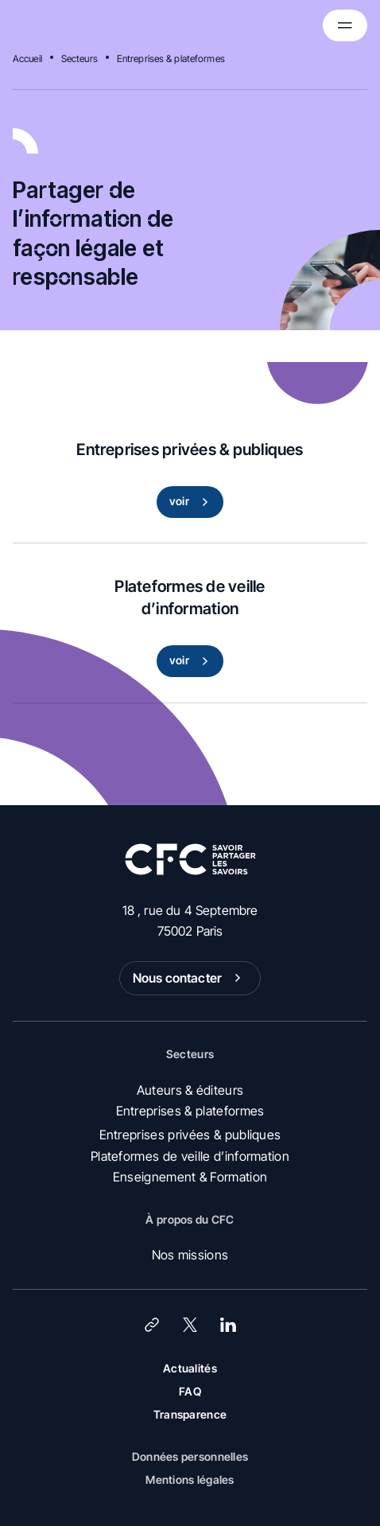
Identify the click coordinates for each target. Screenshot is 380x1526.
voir (192, 502)
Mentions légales (189, 1479)
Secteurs (79, 58)
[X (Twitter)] (190, 1324)
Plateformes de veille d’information (190, 1156)
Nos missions (190, 1255)
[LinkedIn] (228, 1324)
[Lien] (151, 1324)
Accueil (27, 58)
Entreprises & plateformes (171, 58)
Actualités (190, 1368)
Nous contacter (190, 977)
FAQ (190, 1391)
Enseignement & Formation (190, 1177)
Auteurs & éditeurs (190, 1090)
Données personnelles (190, 1456)
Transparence (190, 1414)
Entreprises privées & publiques (190, 1135)
